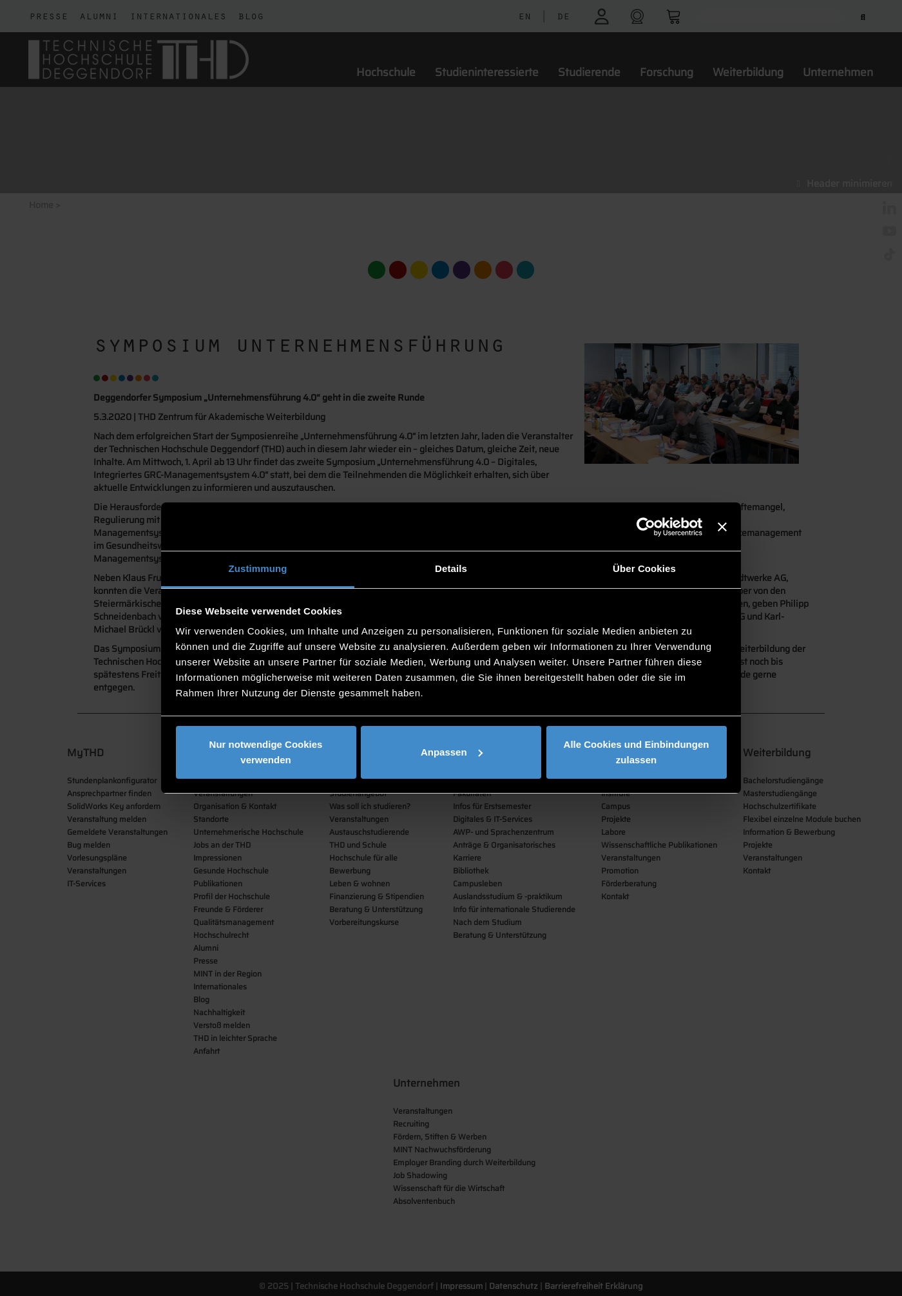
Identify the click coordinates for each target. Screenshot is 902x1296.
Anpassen (452, 752)
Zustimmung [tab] (258, 568)
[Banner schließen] (722, 526)
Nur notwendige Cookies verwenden (266, 752)
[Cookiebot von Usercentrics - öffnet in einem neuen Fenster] (646, 527)
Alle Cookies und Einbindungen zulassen (636, 752)
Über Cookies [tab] (644, 568)
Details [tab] (451, 568)
